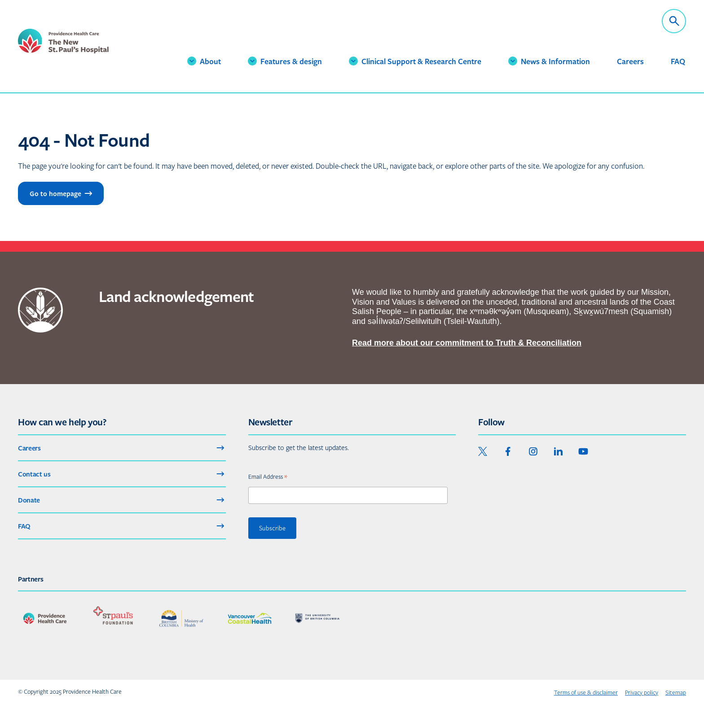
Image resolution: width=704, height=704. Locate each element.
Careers (630, 61)
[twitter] (483, 451)
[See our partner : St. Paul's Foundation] (113, 618)
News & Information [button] (548, 66)
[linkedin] (558, 451)
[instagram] (533, 451)
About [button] (212, 61)
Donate (122, 499)
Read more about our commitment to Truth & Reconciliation (466, 342)
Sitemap (675, 692)
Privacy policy (641, 692)
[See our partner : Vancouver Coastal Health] (250, 618)
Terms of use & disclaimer (586, 692)
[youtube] (583, 451)
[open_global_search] (674, 21)
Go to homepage (62, 193)
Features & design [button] (289, 66)
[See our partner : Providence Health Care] (45, 618)
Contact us (122, 473)
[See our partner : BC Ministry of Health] (181, 618)
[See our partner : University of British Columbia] (318, 618)
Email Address (267, 476)
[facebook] (508, 451)
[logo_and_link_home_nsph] (83, 47)
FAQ (678, 61)
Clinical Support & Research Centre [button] (403, 66)
